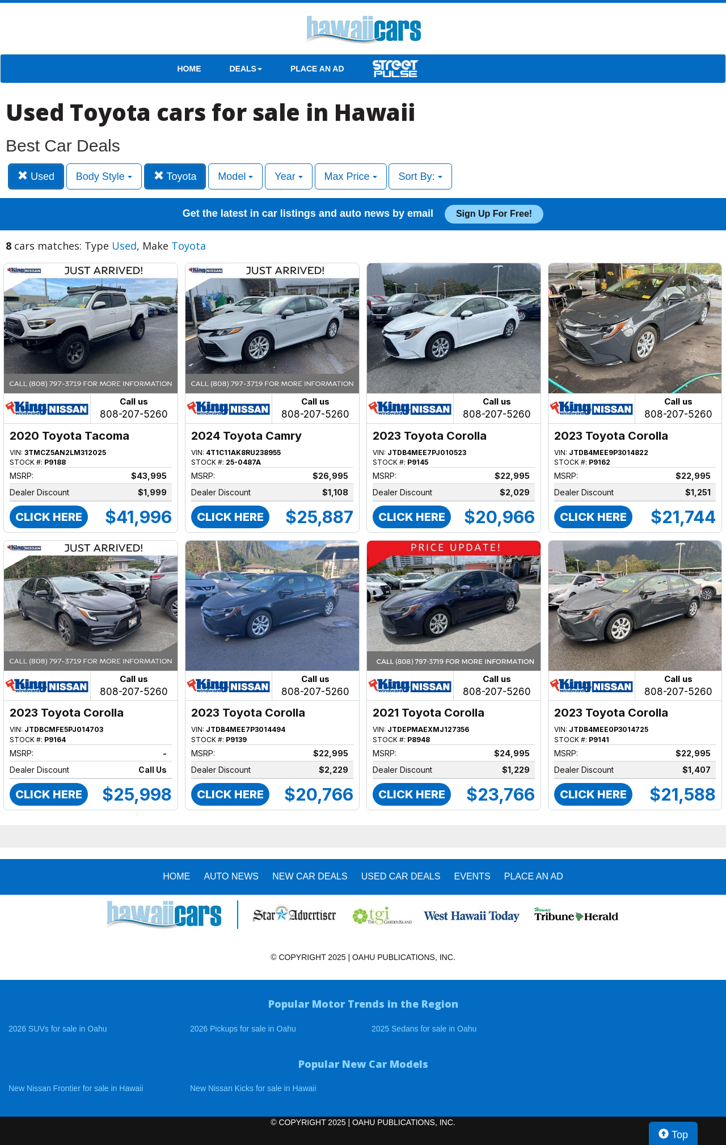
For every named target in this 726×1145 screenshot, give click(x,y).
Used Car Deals (401, 876)
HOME (189, 68)
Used (36, 176)
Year (288, 176)
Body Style (104, 176)
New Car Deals (309, 876)
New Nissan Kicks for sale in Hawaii (253, 1088)
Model (235, 176)
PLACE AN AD (317, 68)
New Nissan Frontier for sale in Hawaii (76, 1088)
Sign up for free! (494, 213)
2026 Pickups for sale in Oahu (243, 1028)
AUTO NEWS (231, 876)
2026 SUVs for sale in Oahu (58, 1028)
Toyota (175, 176)
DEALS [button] (246, 68)
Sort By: (420, 176)
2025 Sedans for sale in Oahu (424, 1028)
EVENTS (472, 876)
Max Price (350, 176)
